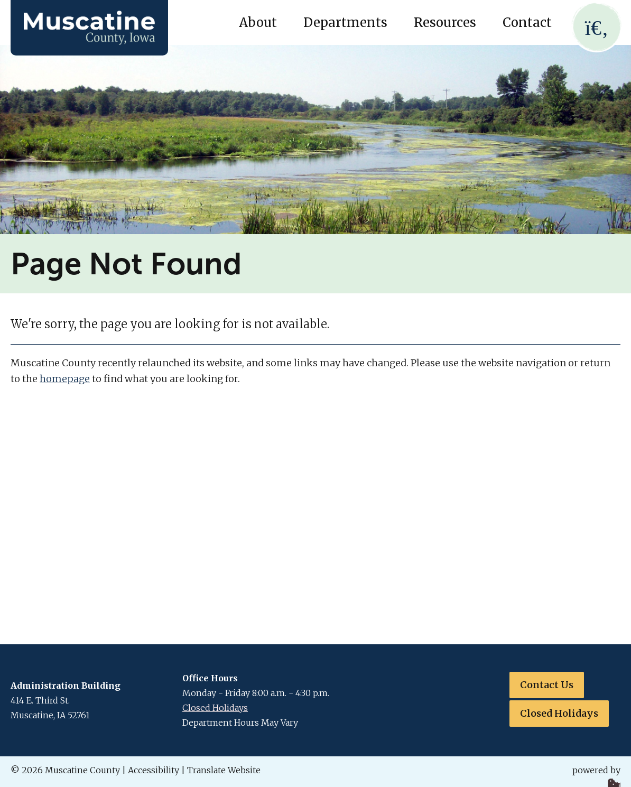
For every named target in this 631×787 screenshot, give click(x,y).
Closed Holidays (215, 707)
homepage (65, 379)
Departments (345, 22)
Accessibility (153, 770)
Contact (527, 22)
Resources (445, 22)
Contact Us (546, 685)
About (258, 22)
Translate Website (224, 770)
